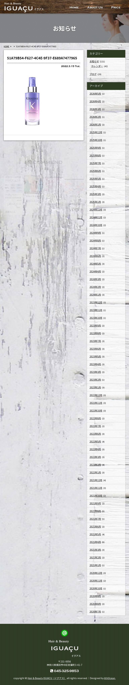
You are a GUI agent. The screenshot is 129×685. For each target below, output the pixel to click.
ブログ (93, 74)
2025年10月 (96, 140)
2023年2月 (95, 379)
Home (74, 7)
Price (116, 7)
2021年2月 (95, 557)
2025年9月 (95, 147)
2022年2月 (95, 464)
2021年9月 (95, 503)
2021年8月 (95, 511)
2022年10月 (96, 410)
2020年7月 (95, 611)
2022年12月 (96, 395)
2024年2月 (95, 287)
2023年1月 (95, 387)
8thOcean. (110, 678)
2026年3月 (95, 109)
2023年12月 (96, 302)
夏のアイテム (32, 200)
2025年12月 (96, 132)
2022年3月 (95, 457)
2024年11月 (96, 217)
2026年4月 (95, 101)
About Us (95, 7)
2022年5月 (95, 441)
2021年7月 (95, 518)
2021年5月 (95, 534)
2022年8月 (95, 418)
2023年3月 (95, 372)
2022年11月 (96, 403)
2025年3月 (95, 194)
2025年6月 (95, 171)
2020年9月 (95, 596)
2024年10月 (96, 225)
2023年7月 (95, 341)
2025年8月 (95, 155)
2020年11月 (96, 580)
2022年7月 (95, 426)
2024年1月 (95, 294)
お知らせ (94, 61)
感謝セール (10, 211)
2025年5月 (95, 178)
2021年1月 (95, 565)
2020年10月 (96, 588)
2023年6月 (95, 348)
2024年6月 (95, 256)
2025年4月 (95, 186)
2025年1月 (95, 202)
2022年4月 (95, 449)
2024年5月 (95, 263)
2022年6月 (95, 433)
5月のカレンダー (53, 203)
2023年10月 (96, 317)
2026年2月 (95, 116)
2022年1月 (95, 472)
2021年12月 (96, 480)
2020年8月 (95, 604)
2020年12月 (96, 573)
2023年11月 (96, 310)
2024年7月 (95, 248)
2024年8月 (95, 240)
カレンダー (97, 66)
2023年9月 (95, 325)
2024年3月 (95, 279)
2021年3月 (95, 549)
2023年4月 (95, 364)
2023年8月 (95, 333)
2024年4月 (95, 271)
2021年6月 (95, 526)
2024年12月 (96, 209)
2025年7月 (95, 163)
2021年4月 (95, 542)
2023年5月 (95, 356)
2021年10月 (96, 495)
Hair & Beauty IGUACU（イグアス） (47, 678)
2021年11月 (96, 488)
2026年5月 (95, 93)
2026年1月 (95, 124)
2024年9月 (95, 232)
